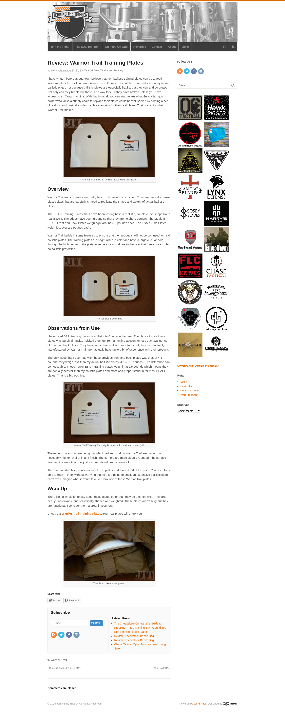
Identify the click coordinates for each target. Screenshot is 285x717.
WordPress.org (189, 394)
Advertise (139, 46)
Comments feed (189, 390)
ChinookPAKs (162, 668)
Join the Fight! (59, 46)
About (172, 46)
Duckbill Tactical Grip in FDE (64, 668)
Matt (53, 70)
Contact (157, 46)
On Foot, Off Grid (116, 46)
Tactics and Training (111, 70)
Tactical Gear (91, 70)
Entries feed (187, 386)
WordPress (200, 703)
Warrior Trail (59, 660)
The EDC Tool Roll (87, 46)
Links (185, 46)
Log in (183, 381)
